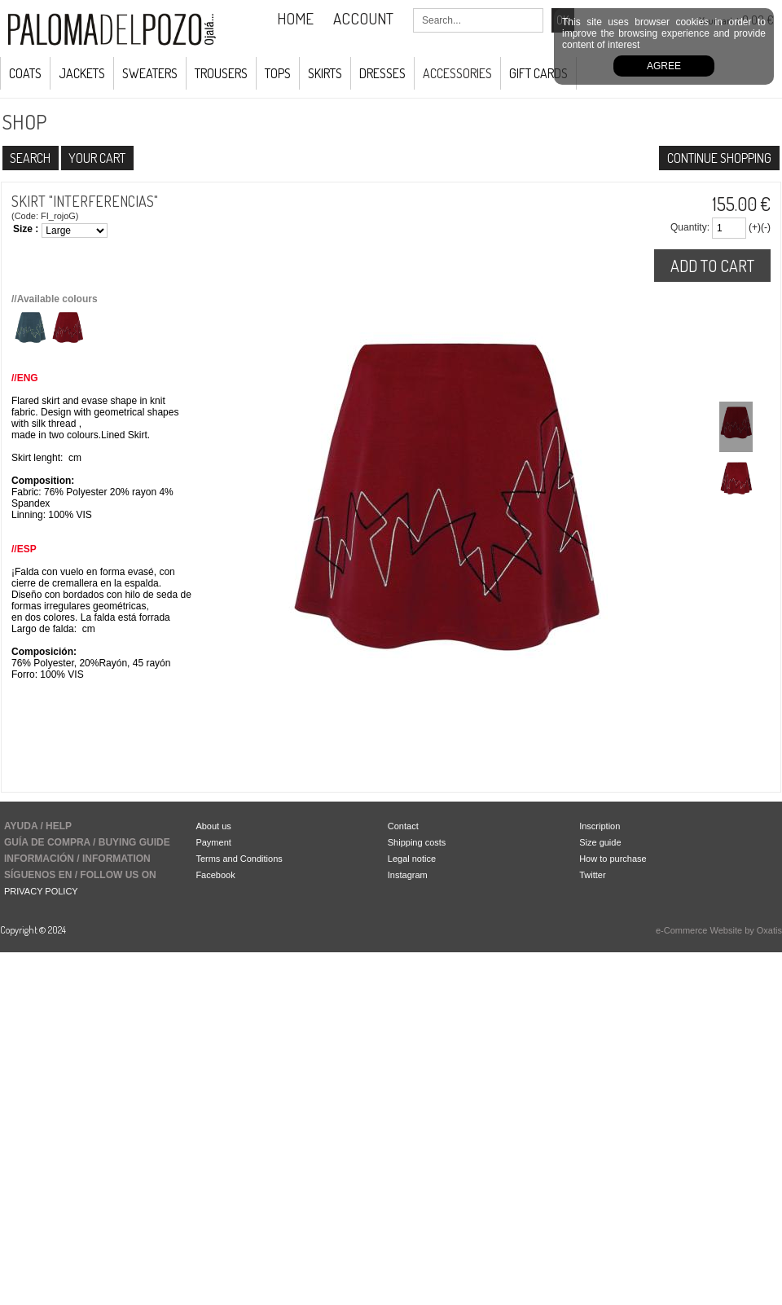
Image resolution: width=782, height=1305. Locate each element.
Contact (403, 826)
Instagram (408, 875)
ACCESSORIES (457, 73)
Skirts (325, 73)
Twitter (592, 875)
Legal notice (412, 858)
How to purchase (613, 858)
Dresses (382, 73)
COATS (25, 73)
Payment (213, 842)
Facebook (215, 875)
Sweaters (150, 73)
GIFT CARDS (538, 73)
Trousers (221, 73)
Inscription (599, 826)
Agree (664, 66)
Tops (278, 73)
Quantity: (690, 227)
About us (213, 826)
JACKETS (82, 73)
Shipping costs (417, 842)
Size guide (600, 842)
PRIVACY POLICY (41, 891)
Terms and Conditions (239, 858)
